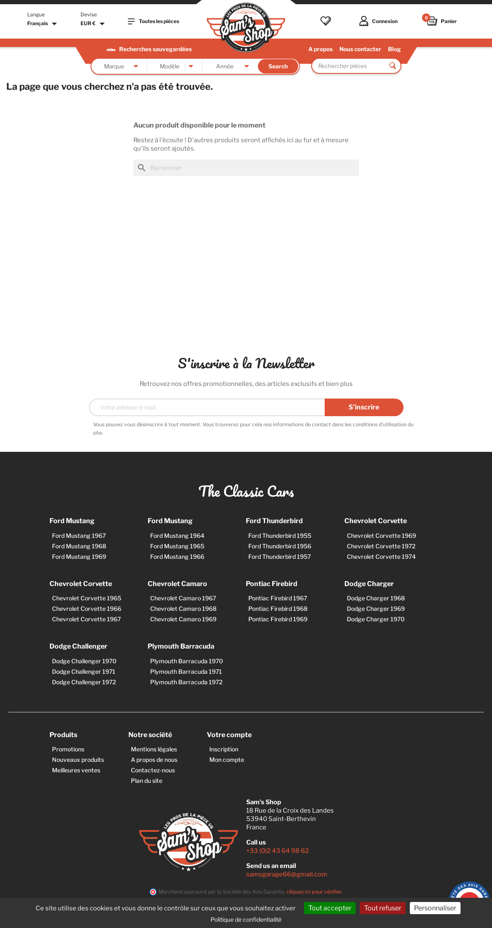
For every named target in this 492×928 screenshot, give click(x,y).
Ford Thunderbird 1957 (279, 556)
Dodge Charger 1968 (376, 598)
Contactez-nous (153, 770)
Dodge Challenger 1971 (83, 671)
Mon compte (226, 759)
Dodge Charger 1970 (376, 619)
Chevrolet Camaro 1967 (183, 598)
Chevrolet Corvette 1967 (86, 619)
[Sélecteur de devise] (94, 24)
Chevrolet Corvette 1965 (86, 598)
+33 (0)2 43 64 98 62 (277, 851)
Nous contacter (360, 49)
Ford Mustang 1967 (79, 535)
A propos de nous (154, 759)
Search (278, 66)
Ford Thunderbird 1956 (279, 546)
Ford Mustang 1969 (79, 556)
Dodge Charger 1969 (376, 608)
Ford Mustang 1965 (177, 546)
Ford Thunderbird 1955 (279, 535)
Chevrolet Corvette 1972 (381, 546)
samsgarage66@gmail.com (286, 874)
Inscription (223, 749)
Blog (394, 49)
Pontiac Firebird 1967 (277, 598)
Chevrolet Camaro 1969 (183, 619)
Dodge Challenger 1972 (84, 682)
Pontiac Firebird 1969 (277, 619)
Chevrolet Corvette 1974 (381, 556)
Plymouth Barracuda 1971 (186, 671)
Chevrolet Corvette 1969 (381, 535)
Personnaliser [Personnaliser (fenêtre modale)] (435, 908)
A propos (320, 49)
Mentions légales (154, 749)
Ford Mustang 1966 (177, 556)
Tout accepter (329, 908)
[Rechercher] (246, 167)
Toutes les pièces (153, 21)
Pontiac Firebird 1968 (277, 608)
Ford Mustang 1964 (177, 535)
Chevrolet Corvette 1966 (86, 608)
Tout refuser (382, 908)
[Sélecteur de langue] (43, 24)
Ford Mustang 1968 (79, 546)
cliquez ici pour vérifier (314, 892)
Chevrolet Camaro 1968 (183, 608)
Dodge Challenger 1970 (84, 661)
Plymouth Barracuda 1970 (186, 661)
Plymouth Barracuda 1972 (186, 682)
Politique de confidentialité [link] (246, 919)
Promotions (68, 749)
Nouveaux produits (78, 759)
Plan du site (146, 780)
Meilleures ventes (76, 770)
